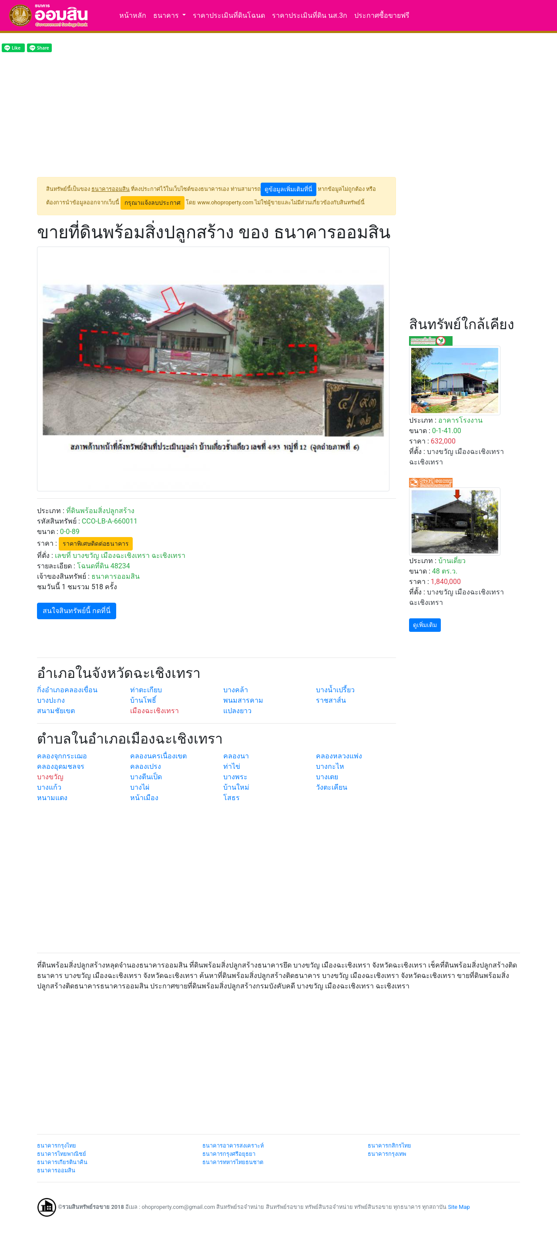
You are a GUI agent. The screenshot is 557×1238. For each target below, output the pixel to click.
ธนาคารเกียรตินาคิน (62, 1162)
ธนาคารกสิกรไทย (389, 1145)
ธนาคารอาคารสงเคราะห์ (233, 1145)
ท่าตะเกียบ (146, 690)
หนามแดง (52, 798)
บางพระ (235, 777)
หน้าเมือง (144, 798)
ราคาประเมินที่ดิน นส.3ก (309, 15)
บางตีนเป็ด (146, 777)
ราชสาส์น (331, 700)
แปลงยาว (237, 711)
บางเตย (327, 777)
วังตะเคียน (331, 787)
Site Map (459, 1207)
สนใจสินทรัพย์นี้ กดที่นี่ (77, 611)
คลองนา (236, 756)
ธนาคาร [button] (167, 15)
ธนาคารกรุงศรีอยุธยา (228, 1154)
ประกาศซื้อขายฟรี (381, 15)
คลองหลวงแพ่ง (339, 756)
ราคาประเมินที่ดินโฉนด (229, 15)
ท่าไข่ (231, 766)
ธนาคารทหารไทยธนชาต (232, 1162)
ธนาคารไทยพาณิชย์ (61, 1154)
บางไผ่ (139, 787)
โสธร (231, 798)
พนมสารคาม (243, 700)
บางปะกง (51, 700)
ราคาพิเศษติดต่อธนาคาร (96, 543)
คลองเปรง (145, 766)
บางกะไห (330, 766)
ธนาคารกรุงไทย (56, 1145)
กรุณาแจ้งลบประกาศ (152, 202)
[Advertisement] (216, 116)
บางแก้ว (49, 787)
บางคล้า (235, 690)
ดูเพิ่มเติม (425, 624)
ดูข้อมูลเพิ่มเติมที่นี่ (288, 189)
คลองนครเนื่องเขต (158, 756)
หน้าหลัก (132, 15)
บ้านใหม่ (236, 787)
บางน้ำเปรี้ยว (335, 690)
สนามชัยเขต (56, 711)
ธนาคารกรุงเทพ (387, 1154)
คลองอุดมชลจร (60, 766)
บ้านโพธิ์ (143, 700)
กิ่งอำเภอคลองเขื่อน (67, 690)
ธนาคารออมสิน (56, 1170)
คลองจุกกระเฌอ (62, 756)
